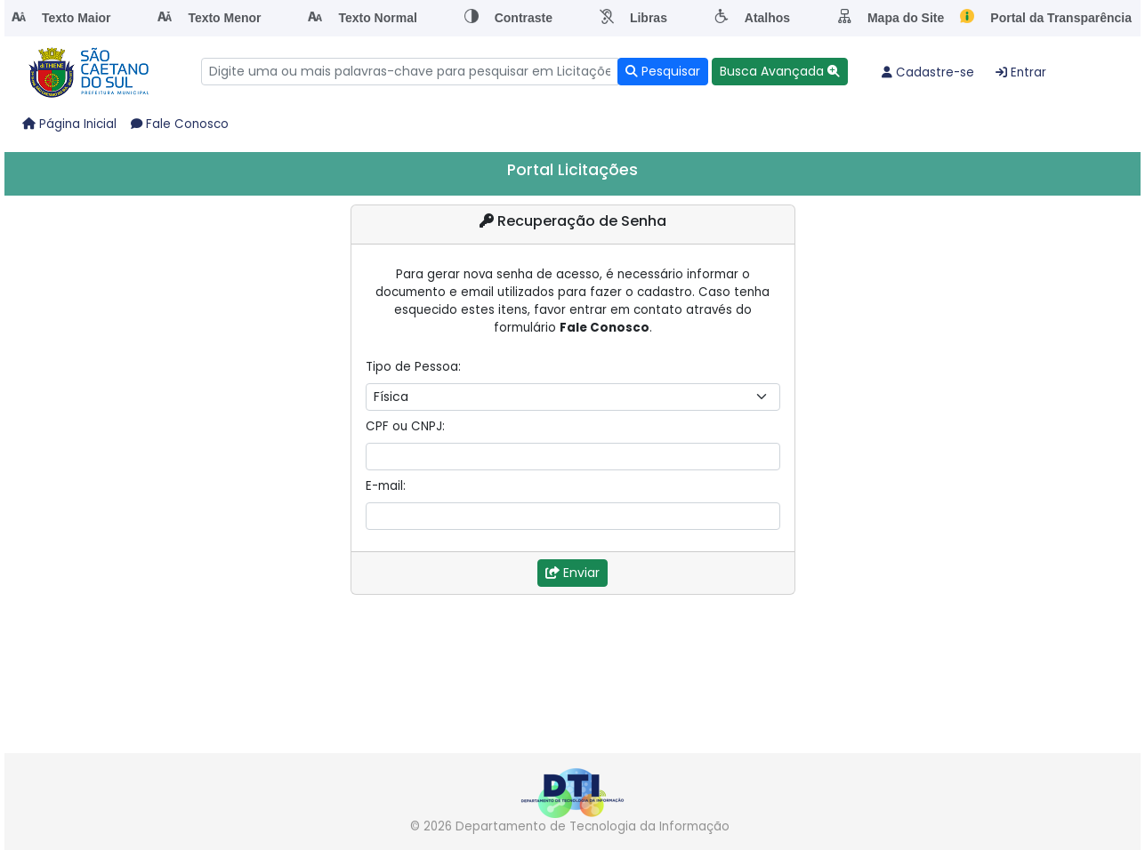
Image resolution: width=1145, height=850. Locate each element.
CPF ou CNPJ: (405, 426)
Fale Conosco (180, 124)
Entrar (1021, 72)
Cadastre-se (928, 72)
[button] (780, 71)
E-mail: (386, 485)
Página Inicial (69, 124)
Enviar (572, 572)
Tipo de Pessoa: (413, 366)
